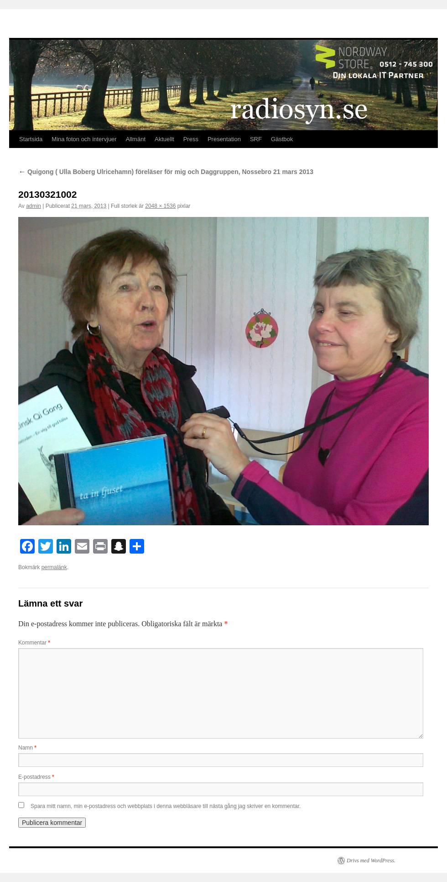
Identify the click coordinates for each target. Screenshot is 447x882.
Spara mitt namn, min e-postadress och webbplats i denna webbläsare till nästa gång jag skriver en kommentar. (166, 806)
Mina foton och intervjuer (84, 139)
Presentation (224, 139)
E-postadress (36, 777)
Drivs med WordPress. (371, 860)
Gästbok (282, 139)
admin (33, 206)
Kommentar (34, 642)
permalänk (54, 567)
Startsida (30, 139)
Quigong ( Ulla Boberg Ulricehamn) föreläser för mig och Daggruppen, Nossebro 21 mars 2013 (165, 171)
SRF (256, 139)
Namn (27, 748)
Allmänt (136, 139)
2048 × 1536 (160, 206)
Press (190, 139)
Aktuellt (164, 139)
